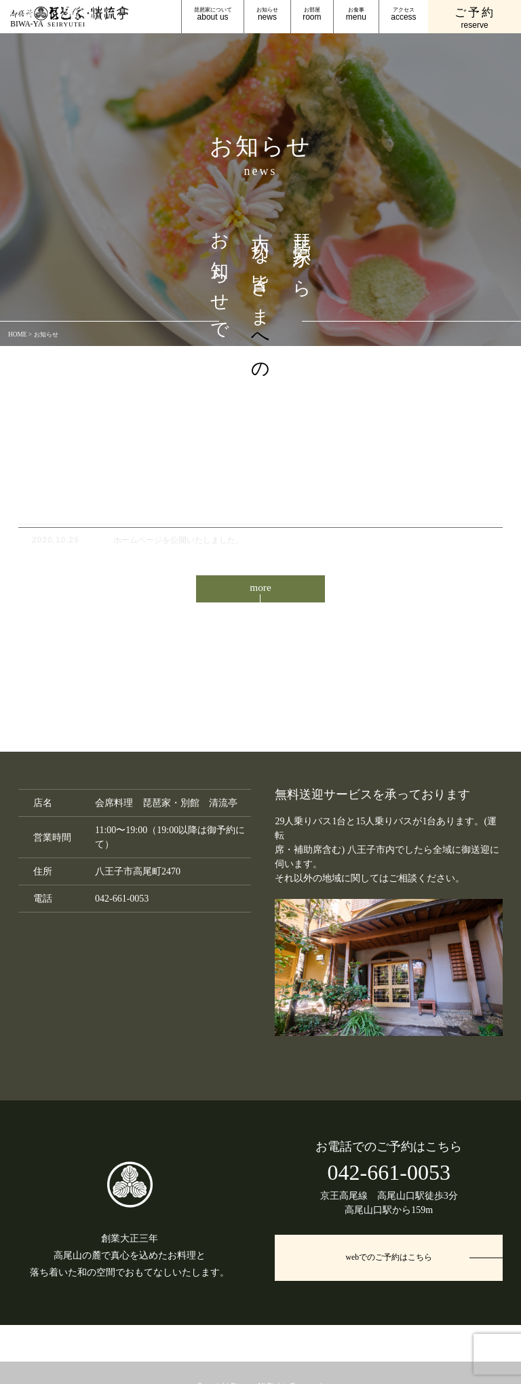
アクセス (403, 15)
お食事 (356, 15)
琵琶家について (213, 15)
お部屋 (312, 15)
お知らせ (267, 15)
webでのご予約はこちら (389, 1267)
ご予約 (475, 18)
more (261, 592)
